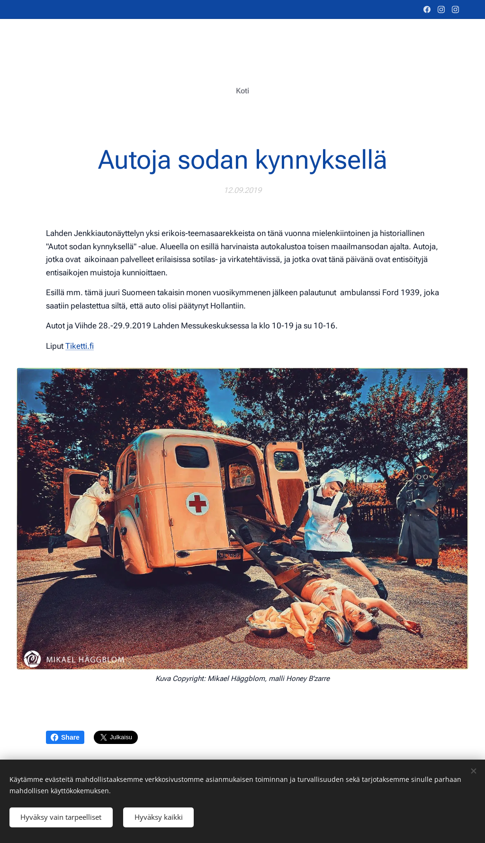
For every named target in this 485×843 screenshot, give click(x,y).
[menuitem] (243, 91)
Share (65, 737)
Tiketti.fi (79, 345)
